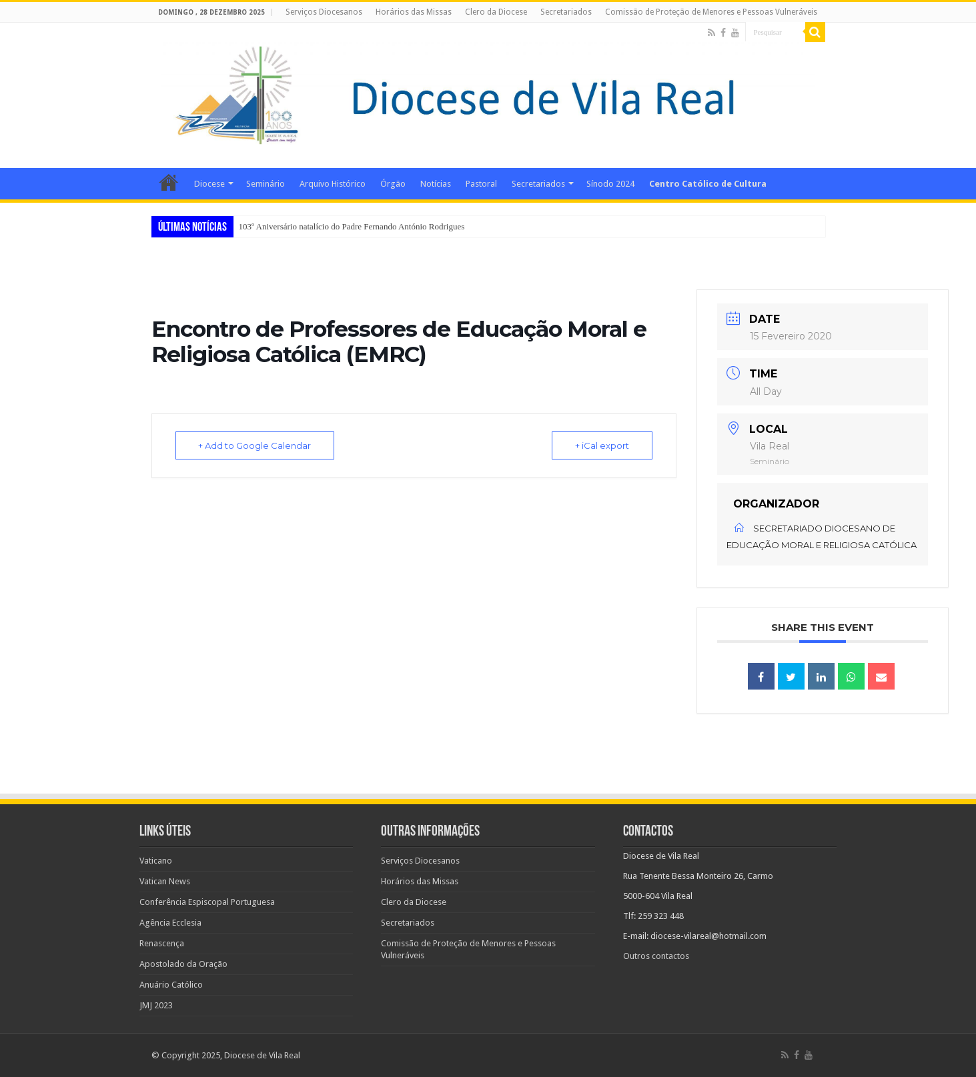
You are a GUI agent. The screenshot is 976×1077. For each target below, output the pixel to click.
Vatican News (164, 881)
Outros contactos (656, 956)
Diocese (209, 184)
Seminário (265, 184)
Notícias (435, 184)
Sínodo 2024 (610, 184)
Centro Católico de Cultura (708, 184)
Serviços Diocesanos (324, 12)
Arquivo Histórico (333, 184)
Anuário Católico (171, 985)
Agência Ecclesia (170, 923)
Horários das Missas (414, 12)
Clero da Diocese (496, 12)
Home (168, 182)
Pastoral (481, 184)
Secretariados (566, 12)
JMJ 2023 (156, 1005)
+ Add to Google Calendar (255, 445)
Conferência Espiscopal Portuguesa (207, 902)
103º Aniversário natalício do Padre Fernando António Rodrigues (352, 226)
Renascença (161, 943)
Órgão (393, 184)
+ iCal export (602, 445)
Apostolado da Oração (183, 964)
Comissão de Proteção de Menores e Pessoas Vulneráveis (711, 12)
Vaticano (155, 861)
